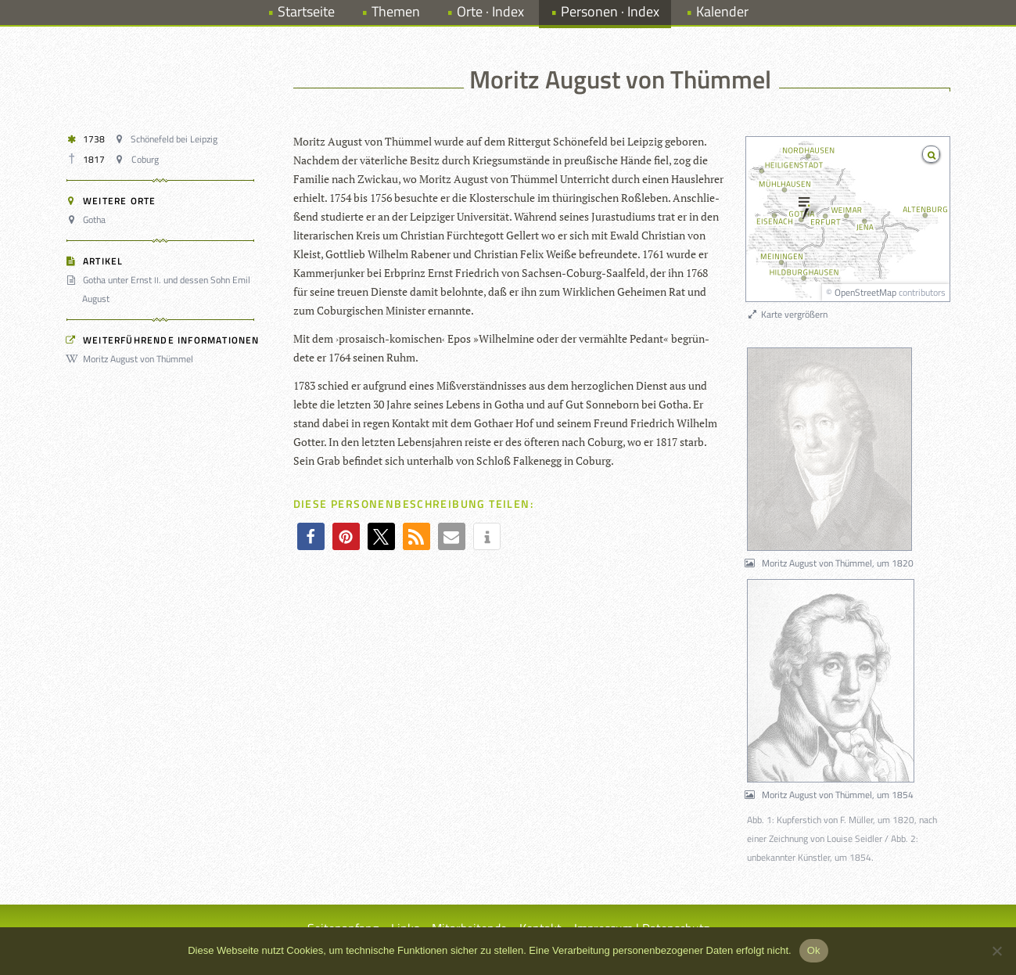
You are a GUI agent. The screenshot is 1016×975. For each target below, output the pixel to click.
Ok (813, 950)
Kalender (722, 11)
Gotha (88, 219)
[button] (311, 536)
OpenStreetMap (865, 292)
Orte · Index (490, 11)
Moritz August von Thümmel (132, 358)
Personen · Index (610, 11)
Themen (396, 11)
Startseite (306, 11)
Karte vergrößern (787, 314)
